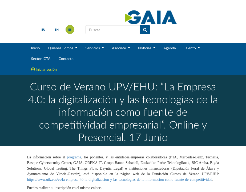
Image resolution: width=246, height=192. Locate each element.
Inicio (35, 48)
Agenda (169, 48)
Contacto (65, 58)
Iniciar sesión (44, 69)
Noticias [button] (145, 48)
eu (43, 29)
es (70, 29)
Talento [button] (190, 48)
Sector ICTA (41, 58)
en (57, 29)
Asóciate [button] (119, 48)
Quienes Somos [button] (61, 48)
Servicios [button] (93, 48)
